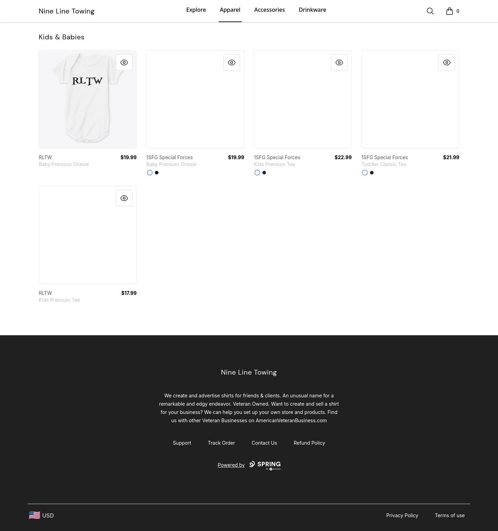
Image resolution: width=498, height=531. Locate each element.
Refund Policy (309, 443)
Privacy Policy (402, 515)
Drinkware (312, 9)
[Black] (157, 173)
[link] (87, 99)
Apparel (230, 9)
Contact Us (264, 443)
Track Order (221, 443)
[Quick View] (124, 62)
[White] (150, 173)
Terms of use (450, 515)
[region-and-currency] (41, 515)
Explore (196, 9)
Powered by (249, 466)
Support (182, 443)
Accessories (269, 9)
